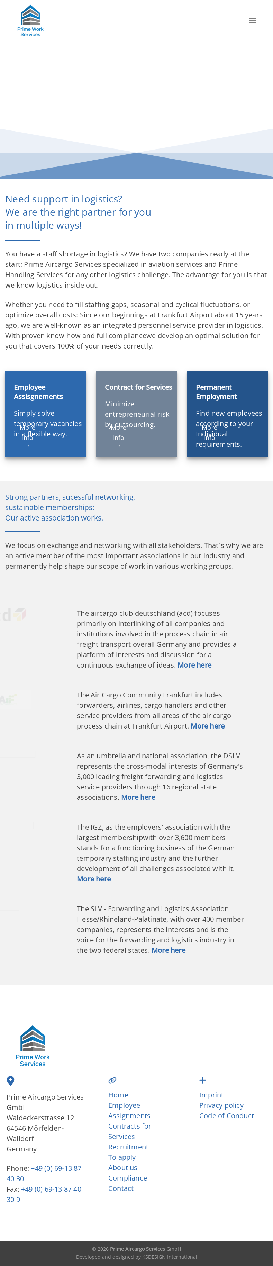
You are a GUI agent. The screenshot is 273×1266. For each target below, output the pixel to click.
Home (118, 1095)
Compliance (127, 1178)
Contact (121, 1188)
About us (123, 1167)
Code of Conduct (226, 1115)
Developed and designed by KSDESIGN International (136, 1257)
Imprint (211, 1095)
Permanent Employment (216, 391)
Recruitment (128, 1146)
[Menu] (252, 20)
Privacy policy (221, 1105)
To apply (122, 1157)
